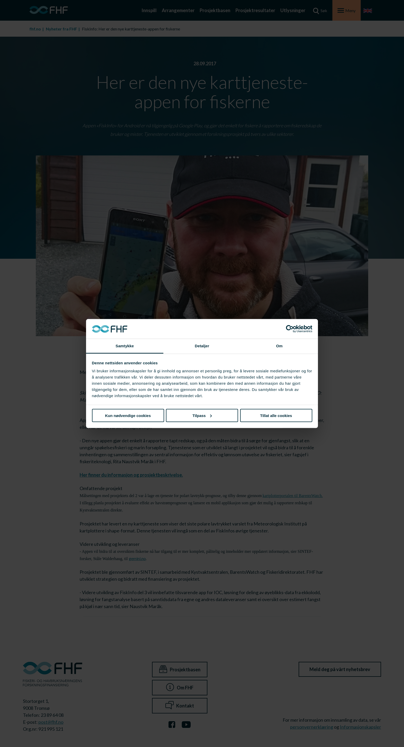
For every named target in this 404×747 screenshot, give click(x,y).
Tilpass (202, 415)
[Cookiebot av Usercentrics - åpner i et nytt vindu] (289, 329)
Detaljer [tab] (202, 346)
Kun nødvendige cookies (128, 415)
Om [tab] (279, 346)
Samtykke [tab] (125, 346)
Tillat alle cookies (276, 415)
